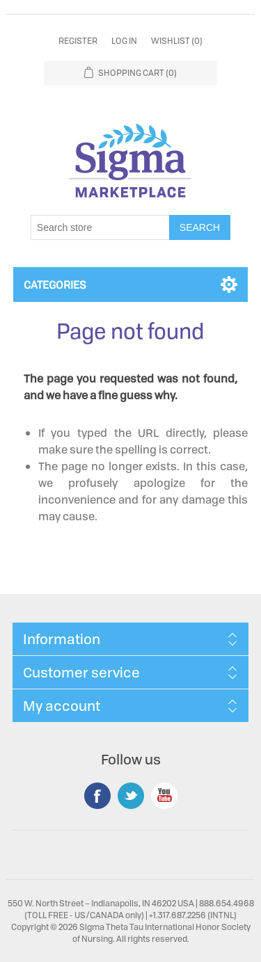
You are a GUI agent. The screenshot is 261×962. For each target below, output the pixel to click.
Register (77, 41)
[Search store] (100, 227)
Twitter (131, 796)
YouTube (164, 796)
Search (200, 227)
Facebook (97, 796)
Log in (124, 41)
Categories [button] (55, 284)
